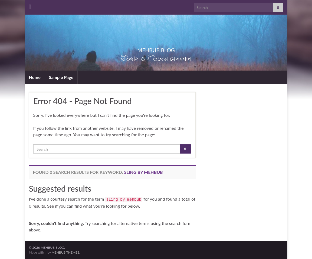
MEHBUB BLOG (156, 49)
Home (35, 77)
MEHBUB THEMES (65, 252)
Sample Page (61, 77)
